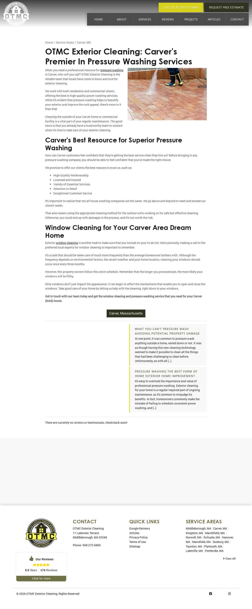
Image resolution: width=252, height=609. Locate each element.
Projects (191, 19)
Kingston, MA (194, 533)
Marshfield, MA (215, 533)
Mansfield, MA (201, 542)
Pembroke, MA (214, 551)
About (121, 19)
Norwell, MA (193, 537)
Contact (237, 19)
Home (98, 19)
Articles (214, 19)
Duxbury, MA (221, 542)
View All (229, 559)
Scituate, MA (212, 537)
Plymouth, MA (213, 546)
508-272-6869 (91, 545)
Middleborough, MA (198, 528)
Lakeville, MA (194, 551)
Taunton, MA (194, 546)
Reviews (168, 19)
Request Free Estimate (226, 7)
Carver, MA (84, 42)
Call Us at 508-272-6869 (181, 7)
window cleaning (67, 243)
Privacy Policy (138, 537)
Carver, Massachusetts (126, 313)
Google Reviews (139, 528)
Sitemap (134, 546)
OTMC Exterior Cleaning (41, 594)
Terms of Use (137, 542)
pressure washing (111, 70)
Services (144, 19)
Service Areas (65, 42)
